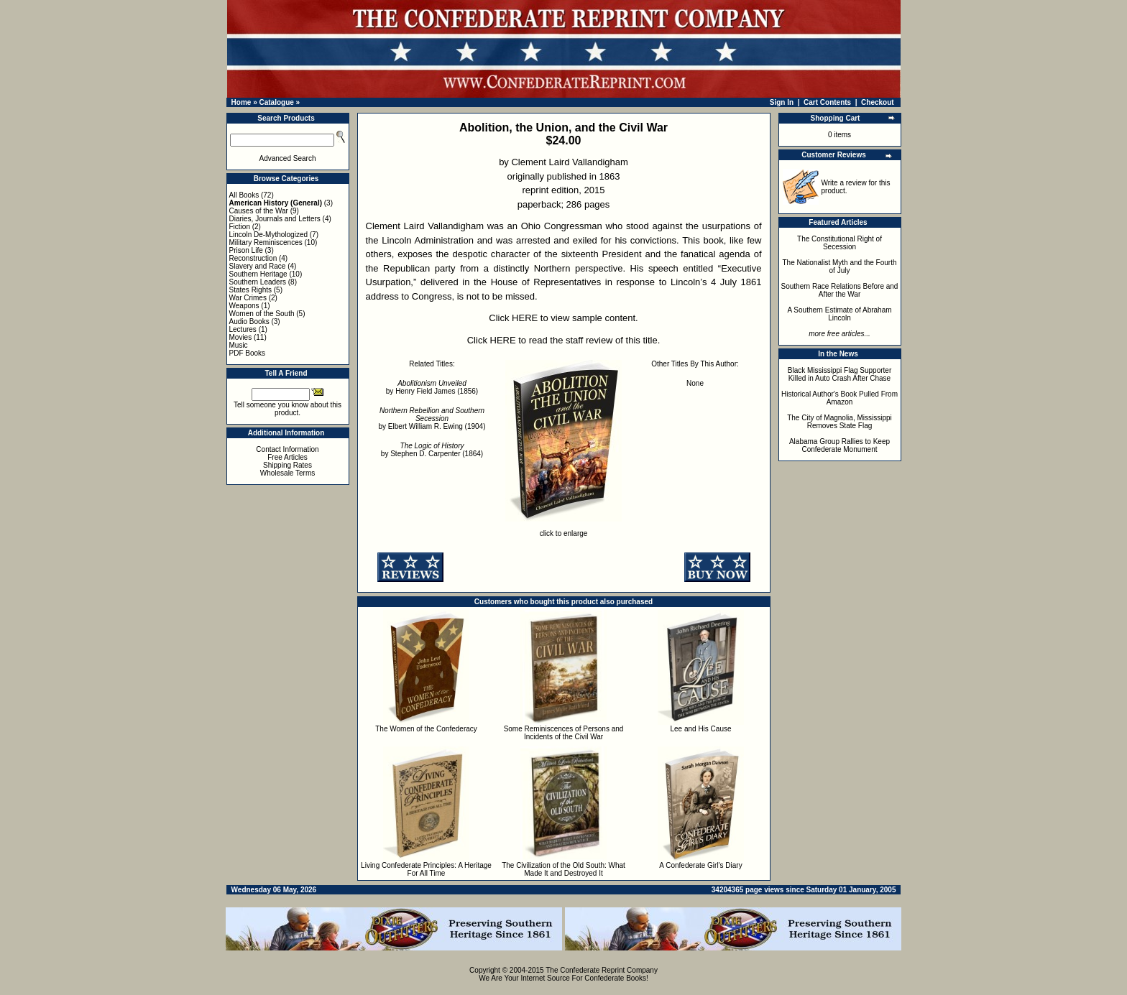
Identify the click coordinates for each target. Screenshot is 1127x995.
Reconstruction (253, 258)
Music (238, 345)
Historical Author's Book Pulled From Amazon (839, 398)
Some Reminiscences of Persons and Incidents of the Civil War (564, 733)
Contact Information (287, 449)
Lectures (243, 329)
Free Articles (287, 457)
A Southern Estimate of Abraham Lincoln (839, 314)
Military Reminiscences (266, 242)
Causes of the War (258, 211)
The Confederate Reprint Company (602, 970)
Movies (240, 337)
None (695, 383)
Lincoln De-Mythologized (268, 235)
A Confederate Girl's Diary (700, 865)
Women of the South (262, 314)
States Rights (250, 290)
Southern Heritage (258, 274)
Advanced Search (287, 158)
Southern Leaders (258, 282)
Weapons (244, 306)
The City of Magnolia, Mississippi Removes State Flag (839, 422)
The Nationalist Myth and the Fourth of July (840, 266)
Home (241, 102)
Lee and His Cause (700, 729)
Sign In (782, 102)
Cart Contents (827, 102)
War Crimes (248, 298)
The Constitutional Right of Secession (839, 243)
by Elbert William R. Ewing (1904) (432, 418)
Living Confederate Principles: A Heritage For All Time (426, 869)
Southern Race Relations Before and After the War (839, 290)
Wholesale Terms (288, 473)
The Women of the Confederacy (426, 729)
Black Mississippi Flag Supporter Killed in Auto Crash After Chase (840, 374)
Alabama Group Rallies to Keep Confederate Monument (839, 445)
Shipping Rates (287, 465)
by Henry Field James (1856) (432, 387)
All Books (244, 195)
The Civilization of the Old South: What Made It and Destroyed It (563, 869)
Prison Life (246, 250)
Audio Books (249, 321)
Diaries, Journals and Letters (275, 219)
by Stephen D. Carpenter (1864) (432, 450)
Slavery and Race (257, 266)
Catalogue (276, 102)
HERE (525, 318)
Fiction (239, 227)
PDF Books (247, 353)
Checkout (877, 102)
